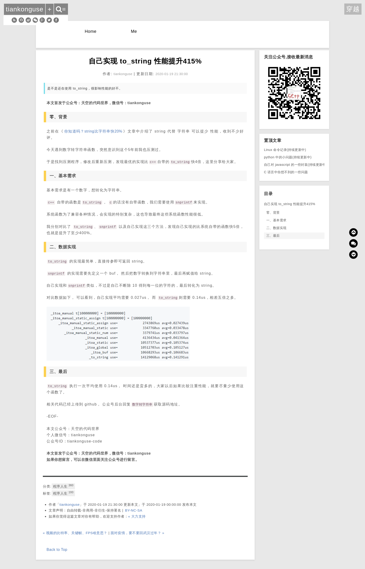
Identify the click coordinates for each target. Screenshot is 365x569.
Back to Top (57, 550)
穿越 (353, 9)
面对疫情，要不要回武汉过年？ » (137, 533)
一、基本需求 (276, 220)
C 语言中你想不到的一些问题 (286, 172)
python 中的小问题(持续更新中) (287, 157)
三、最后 (273, 235)
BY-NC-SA (133, 510)
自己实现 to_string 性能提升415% (289, 204)
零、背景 (273, 212)
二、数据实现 (276, 228)
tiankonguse (70, 504)
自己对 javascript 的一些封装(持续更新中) (295, 164)
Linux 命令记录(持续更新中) (285, 150)
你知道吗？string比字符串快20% (93, 131)
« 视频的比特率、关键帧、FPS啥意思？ (75, 533)
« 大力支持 (137, 516)
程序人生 (63, 486)
